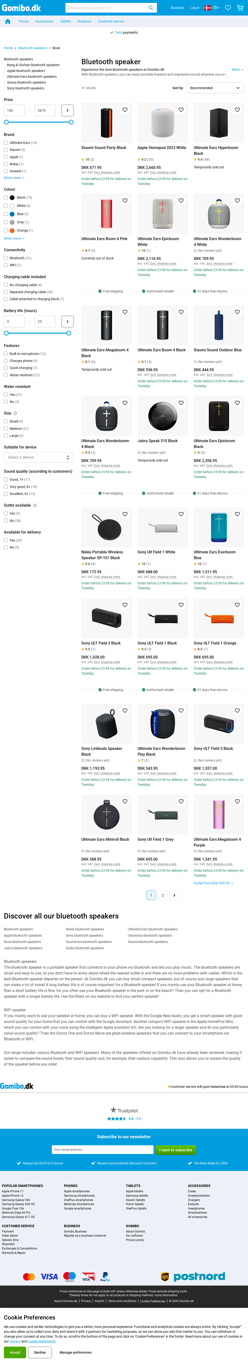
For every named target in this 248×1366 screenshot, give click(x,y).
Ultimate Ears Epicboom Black (214, 444)
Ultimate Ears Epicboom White (158, 241)
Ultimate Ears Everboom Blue (215, 555)
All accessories (197, 1217)
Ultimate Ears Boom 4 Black (162, 350)
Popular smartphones (22, 1186)
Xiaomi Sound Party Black (103, 147)
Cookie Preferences (152, 1301)
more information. (166, 1295)
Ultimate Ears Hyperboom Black (216, 150)
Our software (134, 1235)
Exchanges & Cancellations (19, 1248)
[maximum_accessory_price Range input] (45, 110)
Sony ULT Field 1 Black (157, 643)
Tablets (65, 21)
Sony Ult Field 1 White (156, 552)
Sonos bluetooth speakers (26, 82)
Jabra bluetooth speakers (23, 948)
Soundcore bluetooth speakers (89, 942)
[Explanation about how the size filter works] (15, 413)
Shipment (8, 1244)
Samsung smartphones (79, 1195)
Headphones (196, 1208)
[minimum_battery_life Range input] (14, 321)
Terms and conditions (122, 1301)
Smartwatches (197, 1212)
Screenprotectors (199, 1195)
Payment (8, 1231)
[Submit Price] (68, 110)
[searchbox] (106, 8)
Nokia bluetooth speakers (85, 929)
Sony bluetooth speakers (25, 88)
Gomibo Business (75, 1231)
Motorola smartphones (79, 1204)
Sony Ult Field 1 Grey (156, 839)
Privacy (86, 1301)
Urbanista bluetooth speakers (150, 935)
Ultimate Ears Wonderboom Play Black (161, 751)
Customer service (111, 21)
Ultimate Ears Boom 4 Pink (104, 238)
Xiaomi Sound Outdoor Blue (218, 350)
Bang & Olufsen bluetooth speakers (33, 65)
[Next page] (174, 895)
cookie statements (41, 1341)
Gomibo (132, 1226)
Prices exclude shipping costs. (168, 1291)
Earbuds (193, 1204)
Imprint (99, 1301)
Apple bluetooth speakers (26, 71)
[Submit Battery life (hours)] (68, 321)
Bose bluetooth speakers (22, 942)
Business (177, 8)
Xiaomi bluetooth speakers (148, 942)
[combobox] (111, 8)
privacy (15, 1341)
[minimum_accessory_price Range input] (14, 110)
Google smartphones (77, 1208)
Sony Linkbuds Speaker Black (101, 751)
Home (8, 48)
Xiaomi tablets (135, 1200)
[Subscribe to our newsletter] (103, 1149)
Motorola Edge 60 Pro (16, 1212)
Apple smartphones (77, 1191)
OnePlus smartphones (78, 1200)
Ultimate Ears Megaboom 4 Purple (217, 842)
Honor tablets (135, 1204)
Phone (24, 21)
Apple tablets (134, 1191)
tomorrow (218, 1087)
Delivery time (10, 1240)
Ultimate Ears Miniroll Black (105, 839)
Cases (192, 1191)
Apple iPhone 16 (12, 1195)
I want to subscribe (175, 1150)
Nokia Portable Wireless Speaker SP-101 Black (102, 555)
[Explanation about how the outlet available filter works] (35, 505)
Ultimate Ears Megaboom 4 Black (105, 353)
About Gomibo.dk (65, 1301)
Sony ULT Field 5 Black (213, 748)
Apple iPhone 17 (12, 1191)
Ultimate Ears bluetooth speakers (32, 77)
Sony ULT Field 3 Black (101, 643)
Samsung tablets (137, 1195)
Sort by (177, 88)
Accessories (44, 21)
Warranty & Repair (13, 1253)
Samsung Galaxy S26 (16, 1200)
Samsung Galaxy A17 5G (18, 1217)
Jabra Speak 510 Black (158, 441)
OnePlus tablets (136, 1208)
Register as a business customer (85, 1235)
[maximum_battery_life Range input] (45, 321)
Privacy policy (135, 1240)
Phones (71, 1186)
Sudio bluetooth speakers (85, 948)
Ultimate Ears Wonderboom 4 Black (105, 444)
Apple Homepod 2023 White (162, 147)
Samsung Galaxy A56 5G (18, 1204)
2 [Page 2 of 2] (163, 895)
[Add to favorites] (125, 110)
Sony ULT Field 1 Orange (215, 643)
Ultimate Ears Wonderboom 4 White (217, 241)
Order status (10, 1235)
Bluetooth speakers (32, 48)
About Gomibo (135, 1231)
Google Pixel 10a (13, 1208)
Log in (194, 8)
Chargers (194, 1200)
